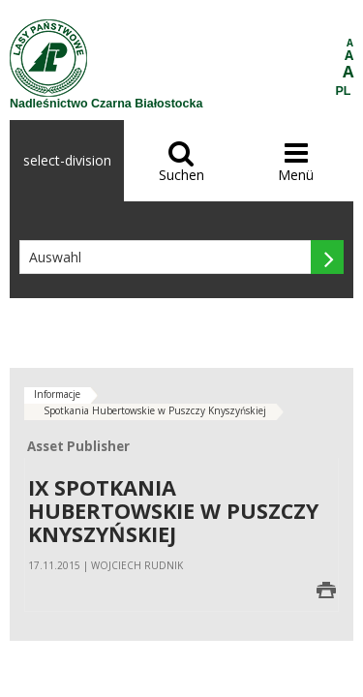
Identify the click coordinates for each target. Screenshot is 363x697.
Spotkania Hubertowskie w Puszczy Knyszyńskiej (155, 410)
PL (343, 91)
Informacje (57, 394)
